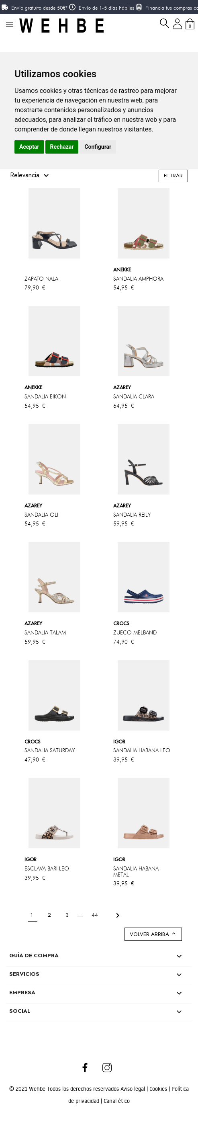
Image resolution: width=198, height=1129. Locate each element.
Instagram (107, 1067)
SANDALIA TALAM (45, 632)
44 (96, 915)
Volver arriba (153, 934)
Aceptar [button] (29, 147)
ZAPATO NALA (41, 278)
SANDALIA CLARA (133, 396)
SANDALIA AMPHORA (138, 278)
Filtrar (173, 175)
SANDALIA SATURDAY (49, 750)
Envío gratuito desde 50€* (39, 7)
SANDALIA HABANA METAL (136, 871)
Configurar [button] (97, 147)
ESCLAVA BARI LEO (46, 868)
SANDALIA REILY (132, 514)
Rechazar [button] (62, 147)
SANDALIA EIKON (45, 396)
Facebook (85, 1067)
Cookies (159, 1088)
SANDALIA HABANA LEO (141, 750)
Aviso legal (133, 1088)
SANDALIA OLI (41, 514)
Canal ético (117, 1100)
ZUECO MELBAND (135, 632)
